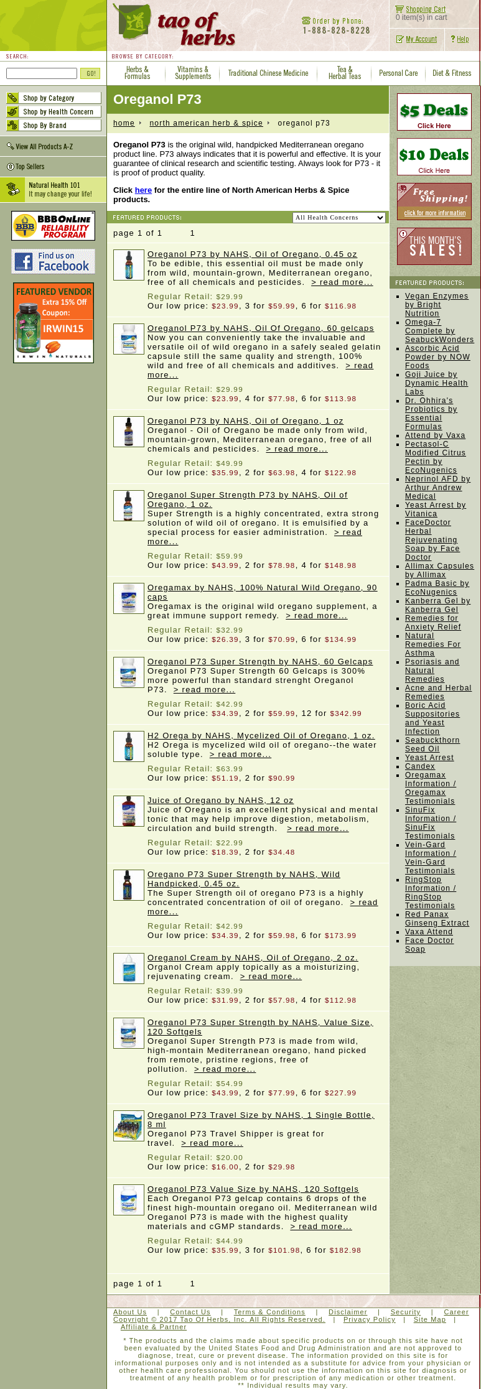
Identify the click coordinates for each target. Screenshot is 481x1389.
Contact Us (190, 1312)
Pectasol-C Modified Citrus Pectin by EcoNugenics (435, 457)
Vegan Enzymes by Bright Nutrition (437, 305)
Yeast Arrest (429, 757)
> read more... (342, 282)
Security (406, 1312)
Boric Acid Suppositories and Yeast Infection (432, 718)
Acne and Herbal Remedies (438, 692)
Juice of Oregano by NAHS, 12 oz (220, 800)
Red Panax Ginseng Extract (437, 918)
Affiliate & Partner (154, 1327)
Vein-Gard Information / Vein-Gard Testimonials (430, 857)
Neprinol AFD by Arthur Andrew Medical (437, 488)
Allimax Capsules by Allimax (439, 570)
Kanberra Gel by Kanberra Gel (437, 605)
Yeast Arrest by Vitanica (435, 509)
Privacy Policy (369, 1319)
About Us (130, 1312)
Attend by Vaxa (435, 435)
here (143, 190)
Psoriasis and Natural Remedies (432, 670)
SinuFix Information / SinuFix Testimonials (430, 823)
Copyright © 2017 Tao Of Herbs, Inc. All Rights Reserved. (219, 1319)
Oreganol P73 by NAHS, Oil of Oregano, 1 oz (245, 420)
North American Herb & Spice (206, 123)
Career (456, 1312)
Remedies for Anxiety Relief (433, 622)
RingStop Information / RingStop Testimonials (430, 892)
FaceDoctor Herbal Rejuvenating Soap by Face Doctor (432, 540)
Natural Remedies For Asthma (433, 644)
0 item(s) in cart (418, 14)
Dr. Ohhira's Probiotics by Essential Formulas (431, 413)
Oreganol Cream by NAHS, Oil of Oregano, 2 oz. (252, 957)
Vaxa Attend (429, 931)
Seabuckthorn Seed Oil (432, 744)
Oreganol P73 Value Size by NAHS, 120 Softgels (253, 1189)
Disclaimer (348, 1312)
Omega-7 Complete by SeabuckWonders (439, 331)
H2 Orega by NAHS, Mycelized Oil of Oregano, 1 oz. (261, 735)
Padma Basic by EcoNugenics (437, 588)
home (124, 123)
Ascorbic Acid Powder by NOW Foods (437, 357)
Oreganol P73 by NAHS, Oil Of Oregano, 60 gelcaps (260, 328)
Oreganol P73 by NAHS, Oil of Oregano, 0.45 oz (252, 254)
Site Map (430, 1319)
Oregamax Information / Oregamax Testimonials (430, 788)
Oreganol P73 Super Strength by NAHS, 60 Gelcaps (260, 661)
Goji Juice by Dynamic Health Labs (437, 383)
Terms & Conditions (270, 1312)
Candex (420, 766)
